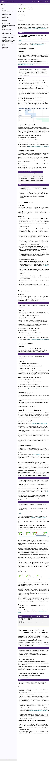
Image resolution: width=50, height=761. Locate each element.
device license (44, 423)
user (38, 423)
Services (3, 22)
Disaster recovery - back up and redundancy (7, 44)
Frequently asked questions (7, 14)
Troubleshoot (4, 45)
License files (4, 20)
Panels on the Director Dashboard (38, 517)
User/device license (22, 13)
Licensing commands (6, 39)
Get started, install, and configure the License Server (9, 26)
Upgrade (3, 27)
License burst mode (41, 28)
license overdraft (32, 28)
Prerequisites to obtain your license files (8, 31)
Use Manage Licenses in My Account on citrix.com (8, 35)
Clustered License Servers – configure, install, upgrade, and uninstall (9, 41)
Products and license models (38, 44)
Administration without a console (8, 37)
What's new (4, 10)
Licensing (4, 8)
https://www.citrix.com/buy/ (24, 676)
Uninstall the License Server (7, 29)
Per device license (22, 22)
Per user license (21, 19)
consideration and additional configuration (38, 710)
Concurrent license (22, 17)
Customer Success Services (7, 23)
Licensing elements (5, 17)
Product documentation (9, 1)
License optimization (22, 15)
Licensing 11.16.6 (25, 4)
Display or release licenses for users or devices (38, 146)
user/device (34, 423)
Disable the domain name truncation (25, 64)
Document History (6, 48)
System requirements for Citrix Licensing (7, 12)
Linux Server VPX (5, 47)
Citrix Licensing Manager (6, 33)
